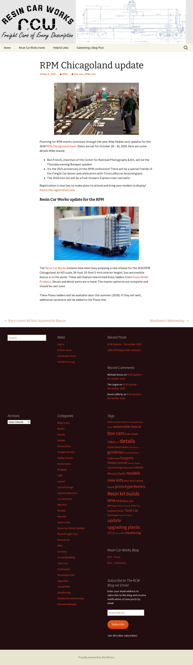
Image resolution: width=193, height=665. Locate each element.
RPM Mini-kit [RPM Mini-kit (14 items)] (124, 501)
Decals (61, 434)
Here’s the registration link (57, 190)
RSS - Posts (113, 557)
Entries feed (64, 350)
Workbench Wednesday (169, 320)
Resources (63, 540)
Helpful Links (61, 47)
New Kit (61, 516)
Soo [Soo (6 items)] (139, 505)
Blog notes (63, 422)
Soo (93, 74)
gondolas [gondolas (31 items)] (115, 452)
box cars (79, 74)
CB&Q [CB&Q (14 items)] (111, 442)
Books (61, 428)
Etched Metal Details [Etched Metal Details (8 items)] (117, 447)
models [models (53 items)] (133, 473)
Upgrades (63, 580)
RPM (64, 74)
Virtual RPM (63, 586)
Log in (60, 344)
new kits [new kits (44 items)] (115, 480)
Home (7, 47)
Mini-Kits (62, 504)
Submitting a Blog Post (90, 47)
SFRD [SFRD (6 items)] (133, 505)
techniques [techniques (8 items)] (113, 515)
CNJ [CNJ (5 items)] (117, 442)
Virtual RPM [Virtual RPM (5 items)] (120, 533)
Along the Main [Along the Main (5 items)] (137, 422)
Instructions (64, 463)
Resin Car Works (55, 268)
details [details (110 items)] (127, 440)
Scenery (62, 551)
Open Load (63, 522)
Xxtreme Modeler (67, 604)
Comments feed (66, 356)
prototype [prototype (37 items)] (124, 486)
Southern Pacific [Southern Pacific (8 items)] (115, 510)
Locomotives (64, 499)
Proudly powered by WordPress (96, 657)
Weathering (63, 592)
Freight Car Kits (66, 452)
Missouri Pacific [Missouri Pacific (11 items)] (116, 473)
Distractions (64, 446)
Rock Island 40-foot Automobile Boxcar (35, 320)
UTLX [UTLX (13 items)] (110, 533)
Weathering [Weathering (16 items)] (133, 533)
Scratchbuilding (66, 557)
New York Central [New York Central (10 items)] (133, 480)
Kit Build (62, 469)
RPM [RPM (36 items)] (111, 500)
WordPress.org (66, 361)
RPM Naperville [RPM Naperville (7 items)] (114, 505)
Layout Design (65, 487)
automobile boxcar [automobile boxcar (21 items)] (127, 426)
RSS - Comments (116, 563)
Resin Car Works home (32, 47)
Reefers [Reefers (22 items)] (139, 486)
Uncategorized (65, 575)
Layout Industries (67, 493)
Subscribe (118, 624)
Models (61, 510)
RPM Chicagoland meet (61, 146)
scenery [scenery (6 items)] (126, 505)
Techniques (63, 569)
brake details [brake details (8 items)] (131, 434)
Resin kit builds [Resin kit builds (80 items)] (123, 493)
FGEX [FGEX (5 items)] (131, 447)
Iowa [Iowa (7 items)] (130, 463)
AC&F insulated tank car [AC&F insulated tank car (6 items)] (118, 421)
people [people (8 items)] (110, 487)
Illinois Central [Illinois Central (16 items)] (117, 463)
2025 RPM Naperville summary (124, 350)
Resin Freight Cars (67, 534)
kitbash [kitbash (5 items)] (136, 463)
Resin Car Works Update (71, 528)
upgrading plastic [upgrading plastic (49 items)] (123, 527)
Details (61, 440)
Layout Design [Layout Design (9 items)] (115, 467)
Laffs (60, 475)
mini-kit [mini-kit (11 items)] (139, 467)
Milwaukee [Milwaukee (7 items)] (128, 467)
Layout (61, 481)
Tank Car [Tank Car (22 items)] (131, 510)
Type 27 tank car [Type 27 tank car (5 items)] (125, 515)
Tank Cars (62, 563)
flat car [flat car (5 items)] (136, 447)
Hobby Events (65, 458)
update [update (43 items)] (114, 520)
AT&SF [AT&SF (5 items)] (110, 427)
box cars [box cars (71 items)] (115, 433)
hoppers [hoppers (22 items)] (126, 458)
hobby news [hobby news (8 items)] (113, 458)
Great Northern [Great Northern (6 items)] (131, 452)
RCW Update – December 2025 (124, 344)
